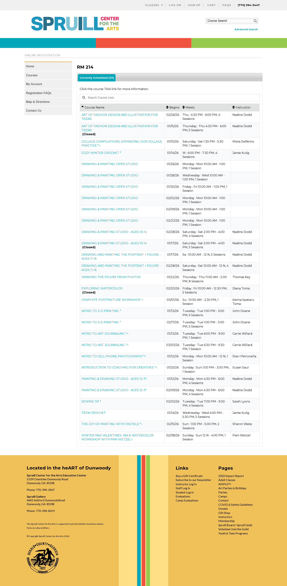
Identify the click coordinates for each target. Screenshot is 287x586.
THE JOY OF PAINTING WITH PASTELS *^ (111, 424)
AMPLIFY (224, 484)
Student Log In (185, 492)
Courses (32, 75)
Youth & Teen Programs (233, 533)
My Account (34, 84)
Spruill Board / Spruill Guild (235, 525)
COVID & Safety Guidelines (235, 504)
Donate (223, 508)
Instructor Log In (186, 484)
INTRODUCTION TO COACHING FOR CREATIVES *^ (119, 367)
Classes (152, 5)
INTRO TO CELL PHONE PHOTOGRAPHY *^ (113, 356)
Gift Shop (224, 512)
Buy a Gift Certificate (189, 476)
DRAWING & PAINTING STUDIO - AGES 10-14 (114, 232)
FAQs (227, 5)
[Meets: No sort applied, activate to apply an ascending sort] (206, 107)
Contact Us (33, 110)
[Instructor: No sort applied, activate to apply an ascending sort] (245, 107)
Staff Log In (183, 488)
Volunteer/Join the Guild (233, 529)
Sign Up (194, 5)
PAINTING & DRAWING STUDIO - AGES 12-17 (114, 379)
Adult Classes (226, 480)
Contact (223, 500)
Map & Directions (38, 101)
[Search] (255, 21)
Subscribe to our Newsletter (193, 480)
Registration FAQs (38, 93)
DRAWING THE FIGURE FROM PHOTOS (111, 277)
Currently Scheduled (97, 77)
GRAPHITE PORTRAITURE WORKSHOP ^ (112, 300)
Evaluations (183, 496)
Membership (226, 521)
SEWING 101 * (91, 401)
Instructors (225, 516)
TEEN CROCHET (93, 413)
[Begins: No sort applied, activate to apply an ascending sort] (173, 107)
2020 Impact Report (231, 476)
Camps (222, 496)
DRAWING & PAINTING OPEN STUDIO (109, 164)
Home (30, 66)
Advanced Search (246, 29)
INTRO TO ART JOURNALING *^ (104, 333)
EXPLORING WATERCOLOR (101, 288)
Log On (175, 5)
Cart (211, 5)
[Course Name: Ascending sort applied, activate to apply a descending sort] (122, 107)
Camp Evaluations (187, 500)
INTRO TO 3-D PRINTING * (101, 311)
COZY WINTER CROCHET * (101, 153)
